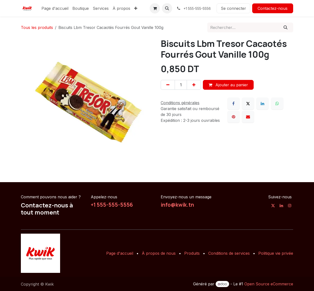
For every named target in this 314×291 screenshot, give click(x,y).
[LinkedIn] (262, 103)
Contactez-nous (273, 8)
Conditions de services (229, 253)
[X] (248, 103)
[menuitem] (54, 8)
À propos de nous (159, 253)
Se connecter (233, 8)
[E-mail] (248, 117)
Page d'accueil (119, 253)
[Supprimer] (168, 85)
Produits (192, 253)
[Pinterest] (233, 117)
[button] (167, 8)
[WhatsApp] (277, 103)
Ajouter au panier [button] (228, 84)
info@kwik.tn (177, 204)
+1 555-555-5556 (112, 204)
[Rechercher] (285, 27)
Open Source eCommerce (268, 283)
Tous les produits (37, 27)
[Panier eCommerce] (155, 8)
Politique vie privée (275, 253)
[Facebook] (233, 103)
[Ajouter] (194, 85)
